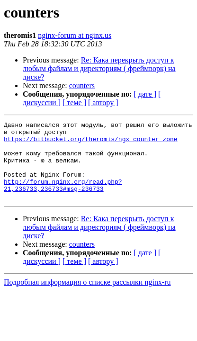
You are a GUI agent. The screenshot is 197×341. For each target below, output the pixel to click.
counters (82, 85)
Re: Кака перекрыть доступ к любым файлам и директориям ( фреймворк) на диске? (99, 68)
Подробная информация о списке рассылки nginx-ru (87, 298)
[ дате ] (145, 94)
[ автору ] (103, 103)
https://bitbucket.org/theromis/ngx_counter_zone (91, 143)
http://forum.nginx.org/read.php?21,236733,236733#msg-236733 (63, 198)
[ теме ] (74, 103)
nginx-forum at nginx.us (74, 35)
